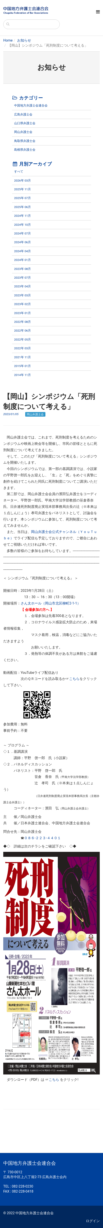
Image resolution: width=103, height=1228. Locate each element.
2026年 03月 (22, 180)
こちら (74, 679)
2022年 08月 (22, 321)
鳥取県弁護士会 (24, 141)
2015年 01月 (22, 366)
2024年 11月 (22, 215)
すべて (18, 171)
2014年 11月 (22, 375)
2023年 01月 (22, 313)
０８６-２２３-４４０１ (42, 838)
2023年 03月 (22, 295)
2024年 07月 (22, 233)
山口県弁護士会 (24, 123)
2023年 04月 (22, 286)
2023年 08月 (22, 269)
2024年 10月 (22, 224)
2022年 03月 (22, 348)
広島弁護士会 (23, 114)
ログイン (93, 1221)
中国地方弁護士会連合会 (31, 105)
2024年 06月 (22, 242)
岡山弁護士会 (23, 132)
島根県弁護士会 (24, 149)
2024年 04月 (22, 251)
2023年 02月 (22, 304)
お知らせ (24, 40)
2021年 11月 (22, 357)
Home (8, 40)
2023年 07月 (22, 277)
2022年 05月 (22, 339)
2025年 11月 (22, 189)
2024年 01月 (22, 260)
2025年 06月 (22, 207)
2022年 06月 (22, 330)
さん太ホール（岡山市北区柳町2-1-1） (51, 603)
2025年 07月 (22, 198)
